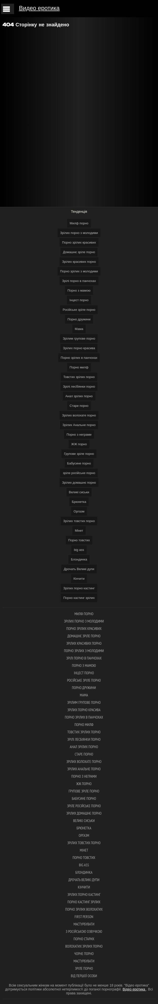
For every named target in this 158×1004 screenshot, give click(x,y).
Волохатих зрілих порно (84, 946)
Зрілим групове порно (79, 338)
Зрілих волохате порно (79, 415)
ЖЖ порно (79, 444)
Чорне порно (84, 953)
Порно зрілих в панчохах (79, 358)
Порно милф (79, 367)
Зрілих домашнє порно (79, 482)
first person (84, 916)
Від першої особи (84, 975)
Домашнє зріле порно (79, 252)
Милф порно (79, 223)
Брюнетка (79, 502)
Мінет (79, 530)
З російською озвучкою (84, 931)
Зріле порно (84, 968)
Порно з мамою (78, 290)
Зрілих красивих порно (79, 261)
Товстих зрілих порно (79, 377)
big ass (79, 550)
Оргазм (79, 511)
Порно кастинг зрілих (79, 598)
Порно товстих (79, 540)
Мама (79, 329)
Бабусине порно (79, 463)
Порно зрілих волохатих (84, 909)
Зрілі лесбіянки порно (79, 386)
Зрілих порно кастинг (79, 588)
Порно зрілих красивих (79, 242)
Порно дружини (79, 319)
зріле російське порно (79, 473)
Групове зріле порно (79, 454)
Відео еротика (134, 989)
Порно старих (84, 939)
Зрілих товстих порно (79, 521)
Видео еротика (39, 8)
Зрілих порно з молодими (79, 233)
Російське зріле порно (79, 310)
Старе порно (79, 406)
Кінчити (79, 578)
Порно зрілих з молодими (79, 271)
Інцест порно (78, 300)
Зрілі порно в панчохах (79, 281)
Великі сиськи (79, 492)
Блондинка (79, 559)
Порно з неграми (78, 434)
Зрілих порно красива (79, 348)
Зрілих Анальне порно (79, 425)
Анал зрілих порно (79, 396)
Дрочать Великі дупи (79, 569)
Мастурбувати (84, 924)
